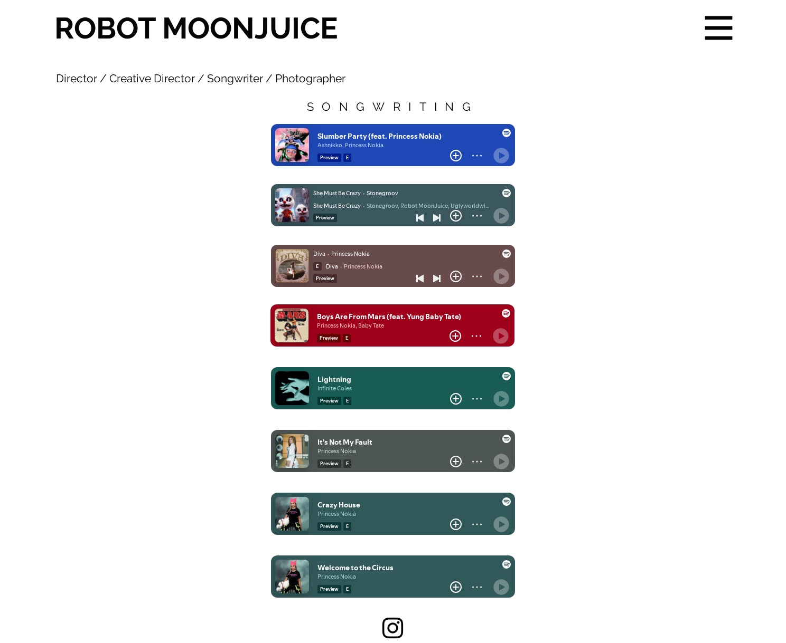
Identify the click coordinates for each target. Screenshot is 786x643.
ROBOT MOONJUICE (196, 28)
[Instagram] (393, 628)
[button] (719, 28)
